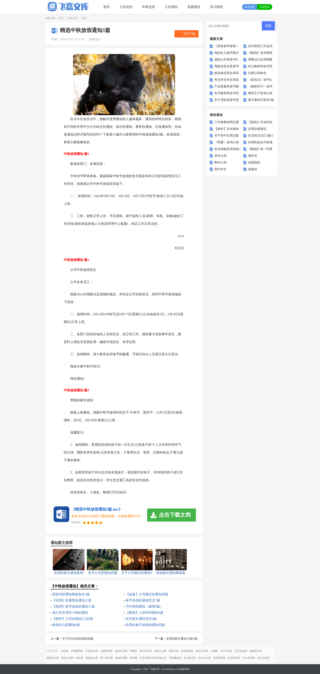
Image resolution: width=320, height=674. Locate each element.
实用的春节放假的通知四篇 (145, 625)
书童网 (133, 651)
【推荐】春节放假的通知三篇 (73, 606)
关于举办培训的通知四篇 (77, 638)
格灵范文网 (202, 651)
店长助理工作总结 (260, 46)
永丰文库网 (248, 657)
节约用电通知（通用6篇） (144, 606)
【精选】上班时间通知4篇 (144, 612)
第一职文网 (106, 657)
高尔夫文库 (204, 657)
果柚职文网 (92, 657)
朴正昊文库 (190, 657)
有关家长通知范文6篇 (141, 618)
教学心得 (220, 162)
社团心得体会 (257, 73)
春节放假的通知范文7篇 (143, 600)
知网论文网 (160, 651)
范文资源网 (241, 651)
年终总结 (148, 7)
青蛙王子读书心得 (260, 93)
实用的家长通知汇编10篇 (182, 638)
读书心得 (220, 155)
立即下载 (189, 33)
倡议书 (252, 155)
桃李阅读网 (187, 651)
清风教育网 (219, 657)
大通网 (214, 651)
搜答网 (79, 657)
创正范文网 (263, 657)
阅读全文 (95, 39)
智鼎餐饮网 (175, 657)
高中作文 (220, 169)
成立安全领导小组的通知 (70, 612)
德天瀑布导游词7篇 (261, 99)
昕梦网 (133, 657)
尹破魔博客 (77, 651)
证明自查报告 (257, 128)
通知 (83, 18)
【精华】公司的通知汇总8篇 (72, 618)
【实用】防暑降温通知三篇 (71, 600)
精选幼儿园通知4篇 (66, 625)
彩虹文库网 (67, 657)
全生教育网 (234, 657)
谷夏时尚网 (106, 651)
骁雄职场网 (121, 657)
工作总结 (125, 7)
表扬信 (252, 169)
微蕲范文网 (53, 657)
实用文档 (72, 18)
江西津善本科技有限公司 (153, 657)
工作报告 (171, 7)
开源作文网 (92, 651)
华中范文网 (145, 651)
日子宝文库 (226, 651)
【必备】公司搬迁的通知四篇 (147, 594)
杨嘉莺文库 (256, 651)
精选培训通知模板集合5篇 (71, 594)
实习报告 (216, 7)
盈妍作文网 (121, 651)
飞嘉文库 (155, 669)
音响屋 (64, 651)
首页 (106, 7)
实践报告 (193, 7)
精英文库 (174, 651)
